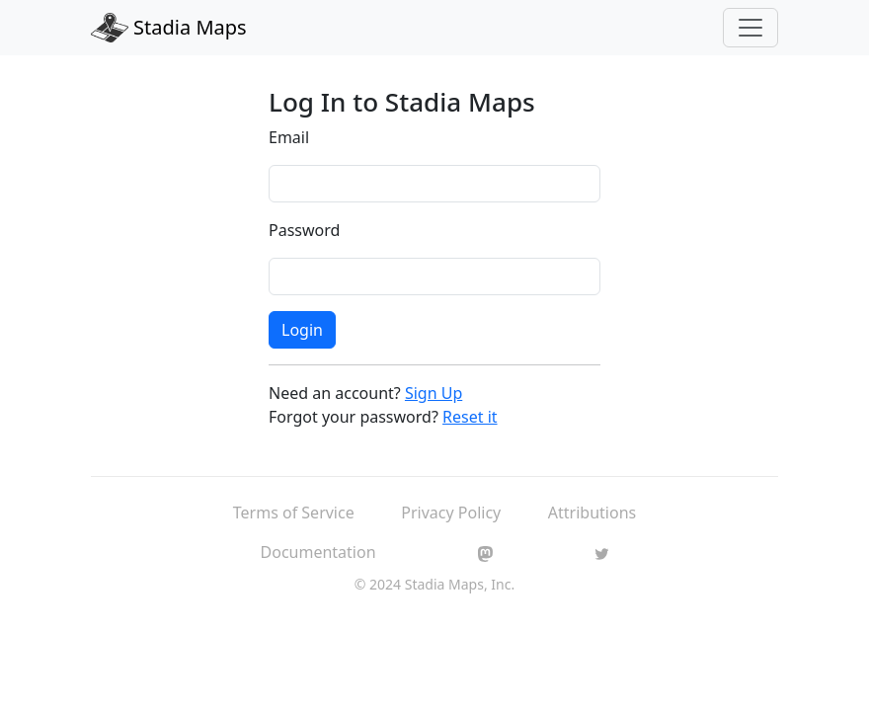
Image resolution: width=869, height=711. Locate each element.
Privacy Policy (451, 512)
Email (289, 137)
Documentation (318, 552)
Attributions (592, 512)
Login (302, 330)
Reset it (470, 417)
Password (304, 230)
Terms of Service (294, 512)
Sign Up (433, 393)
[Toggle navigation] (750, 27)
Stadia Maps (169, 27)
